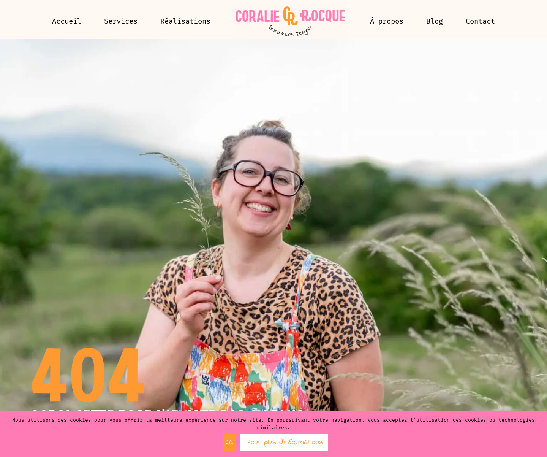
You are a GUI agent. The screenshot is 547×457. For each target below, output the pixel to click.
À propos (386, 21)
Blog (434, 21)
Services (121, 21)
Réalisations (185, 21)
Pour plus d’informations (284, 442)
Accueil (66, 21)
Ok (229, 442)
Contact (480, 21)
